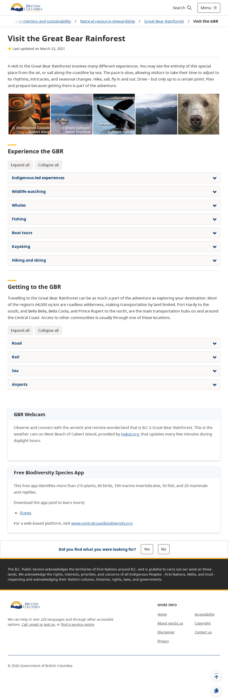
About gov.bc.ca (170, 623)
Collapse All (48, 165)
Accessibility (204, 614)
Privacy (163, 641)
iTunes (25, 513)
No (163, 549)
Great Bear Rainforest (164, 21)
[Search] (182, 8)
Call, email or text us (38, 624)
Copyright (203, 623)
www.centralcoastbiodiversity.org (102, 523)
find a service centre (77, 624)
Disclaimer (166, 632)
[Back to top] (216, 675)
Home (162, 614)
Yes (147, 549)
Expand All (20, 165)
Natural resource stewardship (107, 21)
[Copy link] (216, 691)
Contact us (203, 632)
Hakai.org (130, 434)
